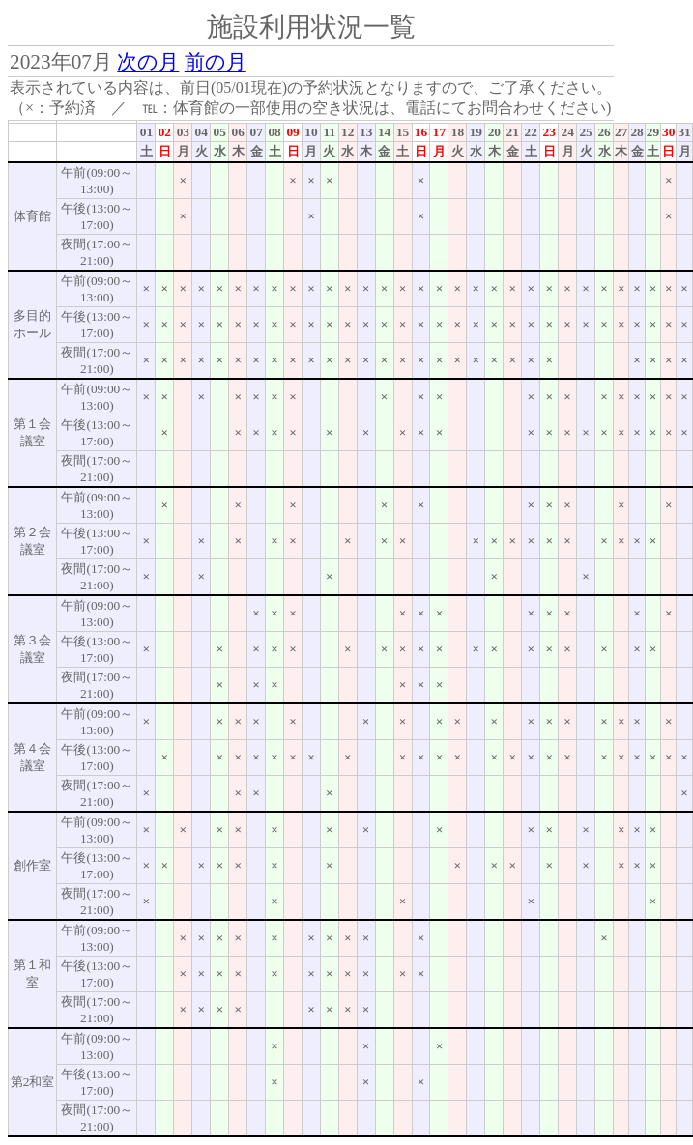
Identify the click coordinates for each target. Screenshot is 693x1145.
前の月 (215, 61)
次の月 (148, 61)
